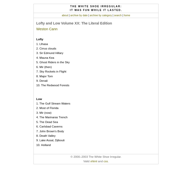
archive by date (79, 15)
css (106, 161)
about (65, 15)
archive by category (101, 15)
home (127, 15)
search (118, 15)
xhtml (93, 161)
